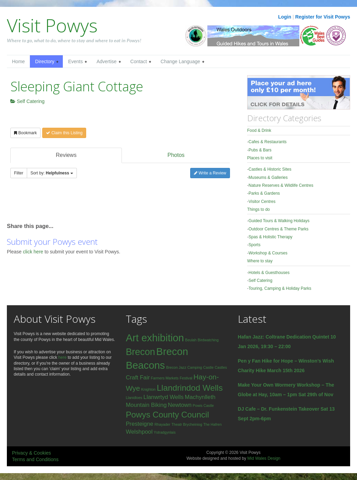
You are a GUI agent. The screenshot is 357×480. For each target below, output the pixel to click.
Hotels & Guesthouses (269, 272)
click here (34, 251)
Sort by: (52, 173)
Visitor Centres (262, 201)
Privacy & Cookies (31, 453)
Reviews (66, 155)
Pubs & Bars (260, 150)
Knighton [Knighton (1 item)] (148, 389)
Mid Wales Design (263, 458)
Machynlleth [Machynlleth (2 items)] (200, 397)
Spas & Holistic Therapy (270, 237)
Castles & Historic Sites (270, 169)
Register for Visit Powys (322, 17)
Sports (255, 244)
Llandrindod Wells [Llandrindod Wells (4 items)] (190, 387)
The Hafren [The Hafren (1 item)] (212, 424)
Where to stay (260, 261)
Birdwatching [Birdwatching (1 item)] (208, 340)
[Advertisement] (87, 203)
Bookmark (25, 132)
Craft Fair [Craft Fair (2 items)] (138, 377)
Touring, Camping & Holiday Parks (280, 288)
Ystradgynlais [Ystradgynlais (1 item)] (165, 432)
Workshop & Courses (268, 253)
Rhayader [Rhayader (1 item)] (162, 424)
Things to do (258, 209)
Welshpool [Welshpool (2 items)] (139, 431)
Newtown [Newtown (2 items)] (180, 405)
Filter (18, 173)
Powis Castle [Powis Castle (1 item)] (203, 405)
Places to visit (259, 158)
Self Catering (27, 101)
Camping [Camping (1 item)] (194, 367)
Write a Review (210, 173)
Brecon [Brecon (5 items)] (140, 352)
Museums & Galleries (268, 177)
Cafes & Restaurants (268, 141)
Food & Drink (259, 130)
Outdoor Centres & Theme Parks (279, 229)
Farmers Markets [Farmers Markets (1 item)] (165, 378)
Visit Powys (52, 25)
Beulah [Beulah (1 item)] (190, 340)
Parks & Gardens (264, 193)
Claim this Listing (64, 132)
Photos (176, 155)
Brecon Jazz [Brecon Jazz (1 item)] (176, 367)
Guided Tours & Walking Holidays (279, 220)
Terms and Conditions (35, 459)
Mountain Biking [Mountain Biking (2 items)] (146, 405)
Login (284, 17)
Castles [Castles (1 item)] (221, 367)
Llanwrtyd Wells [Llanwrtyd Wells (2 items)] (163, 397)
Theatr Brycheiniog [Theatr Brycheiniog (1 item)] (186, 424)
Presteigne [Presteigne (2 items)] (139, 424)
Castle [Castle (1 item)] (208, 367)
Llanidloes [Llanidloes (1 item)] (134, 398)
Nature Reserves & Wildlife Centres (281, 185)
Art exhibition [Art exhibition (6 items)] (155, 337)
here (62, 357)
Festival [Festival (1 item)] (186, 378)
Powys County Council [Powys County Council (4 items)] (167, 414)
